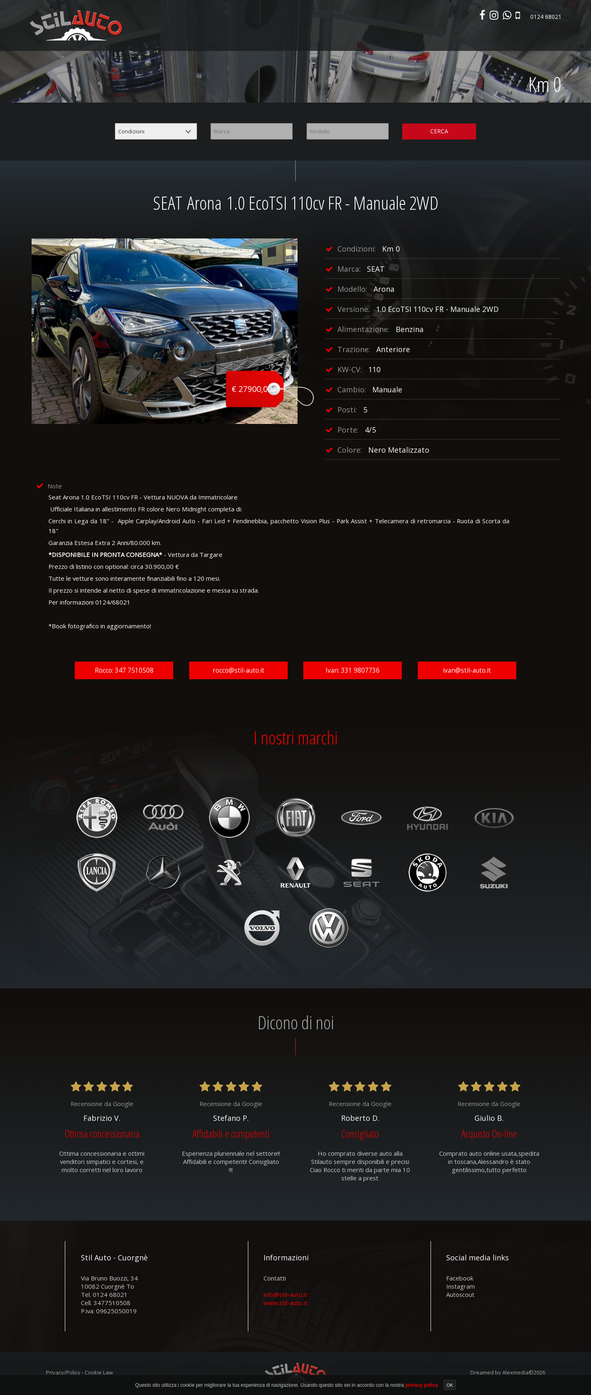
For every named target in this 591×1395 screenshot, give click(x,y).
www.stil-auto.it (285, 1305)
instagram (460, 1288)
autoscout (460, 1296)
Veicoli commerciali (398, 36)
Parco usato (346, 36)
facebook (459, 1280)
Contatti (549, 36)
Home (270, 36)
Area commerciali (506, 36)
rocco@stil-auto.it (238, 671)
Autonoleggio (454, 36)
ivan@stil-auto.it (467, 671)
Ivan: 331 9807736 (352, 671)
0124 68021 (544, 18)
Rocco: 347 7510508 (124, 671)
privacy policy (422, 1385)
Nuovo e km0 (303, 36)
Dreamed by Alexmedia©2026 (507, 1374)
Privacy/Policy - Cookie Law (79, 1374)
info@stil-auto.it (285, 1296)
